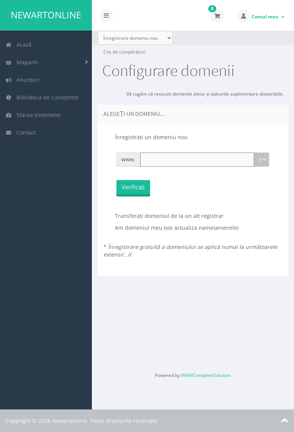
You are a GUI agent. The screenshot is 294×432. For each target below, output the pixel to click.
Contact (20, 132)
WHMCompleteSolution (206, 375)
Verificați (133, 187)
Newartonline (46, 15)
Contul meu (268, 16)
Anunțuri (22, 79)
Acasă (18, 44)
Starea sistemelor (33, 115)
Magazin (21, 62)
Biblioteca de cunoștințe (41, 97)
